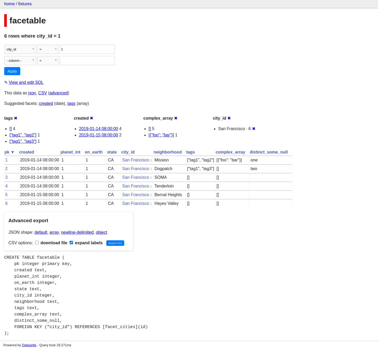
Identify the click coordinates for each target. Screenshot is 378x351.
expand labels (86, 243)
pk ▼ (9, 152)
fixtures (25, 4)
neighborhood (168, 152)
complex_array (230, 152)
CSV (42, 93)
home (9, 4)
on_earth (94, 152)
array (54, 232)
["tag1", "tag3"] (22, 141)
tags (71, 103)
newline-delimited (77, 232)
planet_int (71, 152)
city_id (128, 152)
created (46, 103)
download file (51, 243)
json (32, 93)
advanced (59, 93)
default (41, 232)
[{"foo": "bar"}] (161, 135)
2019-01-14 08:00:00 (98, 128)
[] (10, 128)
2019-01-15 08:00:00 (98, 135)
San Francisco (135, 160)
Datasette (29, 345)
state (112, 152)
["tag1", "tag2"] (22, 135)
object (101, 232)
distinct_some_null (269, 152)
